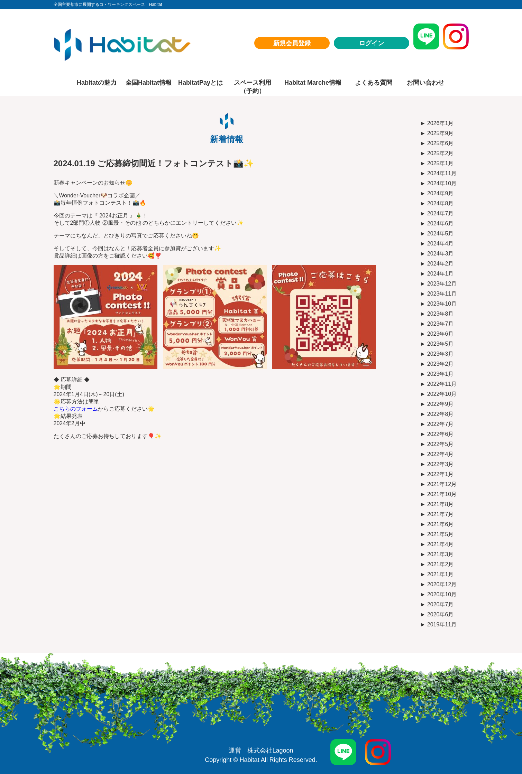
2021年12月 (442, 484)
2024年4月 (440, 243)
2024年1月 (440, 274)
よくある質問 (373, 82)
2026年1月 (440, 123)
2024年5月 (440, 233)
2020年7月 (440, 604)
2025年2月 (440, 153)
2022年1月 (440, 474)
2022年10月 (442, 394)
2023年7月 (440, 324)
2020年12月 (442, 584)
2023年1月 (440, 374)
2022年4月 (440, 454)
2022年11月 (442, 384)
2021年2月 (440, 564)
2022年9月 (440, 404)
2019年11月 (442, 624)
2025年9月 (440, 133)
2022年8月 (440, 414)
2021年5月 (440, 534)
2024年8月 (440, 203)
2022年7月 (440, 424)
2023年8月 (440, 314)
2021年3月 (440, 554)
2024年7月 (440, 213)
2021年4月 (440, 544)
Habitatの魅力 (97, 82)
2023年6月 (440, 334)
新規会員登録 (292, 43)
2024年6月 (440, 223)
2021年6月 (440, 524)
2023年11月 (442, 294)
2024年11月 (442, 173)
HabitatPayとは (200, 82)
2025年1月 (440, 163)
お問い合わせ (425, 82)
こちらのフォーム (76, 409)
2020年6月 (440, 614)
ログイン (371, 43)
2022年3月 (440, 464)
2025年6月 (440, 143)
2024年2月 (440, 264)
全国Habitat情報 (149, 82)
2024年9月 (440, 193)
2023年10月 (442, 304)
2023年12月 (442, 284)
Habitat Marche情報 (312, 82)
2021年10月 (442, 494)
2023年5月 (440, 344)
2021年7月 (440, 514)
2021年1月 (440, 574)
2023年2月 (440, 364)
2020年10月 (442, 594)
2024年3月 (440, 254)
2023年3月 (440, 354)
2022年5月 (440, 444)
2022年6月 (440, 434)
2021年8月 (440, 504)
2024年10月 (442, 183)
